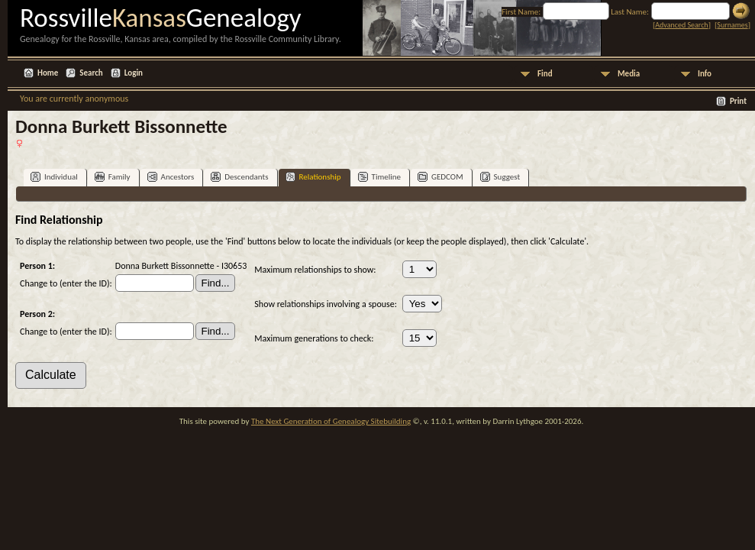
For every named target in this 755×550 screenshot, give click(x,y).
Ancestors (171, 177)
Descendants (239, 177)
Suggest (500, 177)
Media (629, 74)
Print (738, 101)
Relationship (313, 177)
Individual (54, 177)
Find (545, 74)
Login (133, 73)
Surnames (732, 25)
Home (47, 73)
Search (90, 73)
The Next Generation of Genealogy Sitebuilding (331, 421)
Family (113, 177)
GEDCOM (440, 177)
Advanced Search (681, 25)
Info (704, 74)
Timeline (379, 177)
